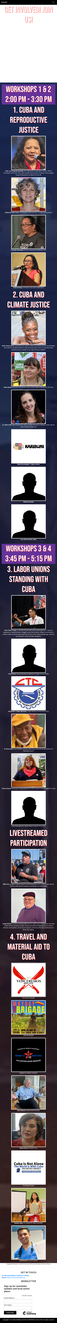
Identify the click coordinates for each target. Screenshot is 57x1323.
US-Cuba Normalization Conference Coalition (15, 1275)
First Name (8, 1305)
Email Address (9, 1298)
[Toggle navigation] (53, 2)
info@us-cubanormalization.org (13, 1277)
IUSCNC (4, 2)
